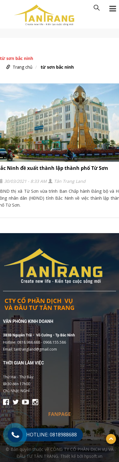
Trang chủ (23, 67)
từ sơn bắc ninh (57, 67)
